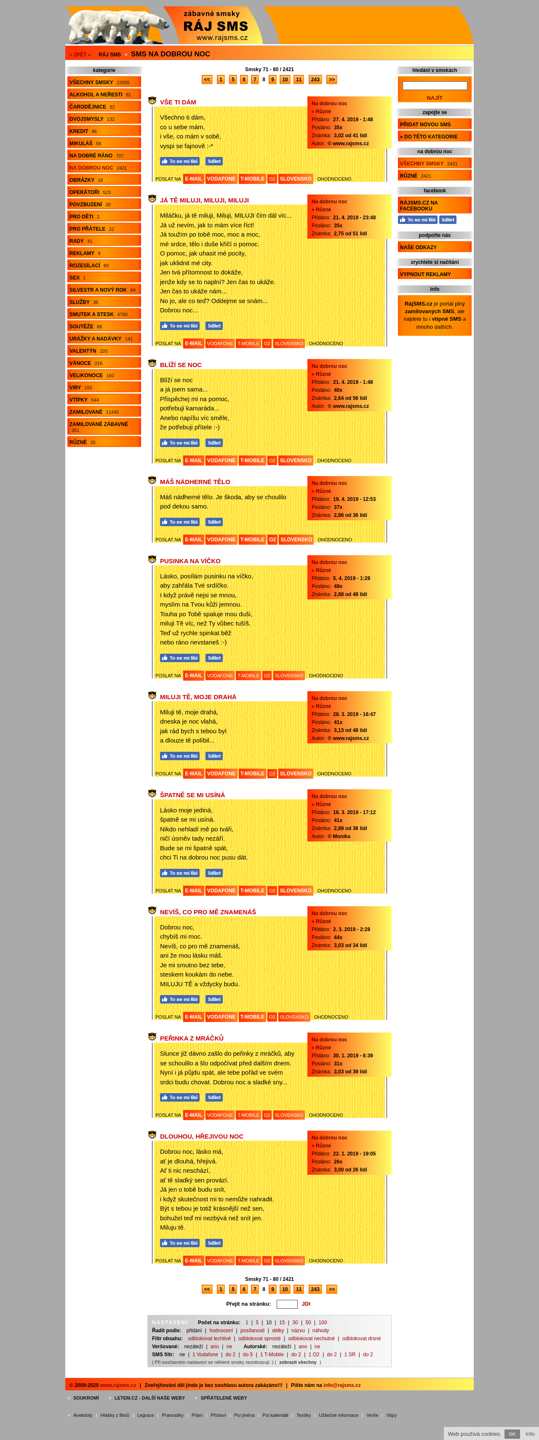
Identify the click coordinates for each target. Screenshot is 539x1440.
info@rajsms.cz (341, 1385)
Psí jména (244, 1415)
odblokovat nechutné (311, 1339)
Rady (80, 241)
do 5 (248, 1354)
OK (512, 1434)
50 (308, 1323)
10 (285, 80)
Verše (372, 1415)
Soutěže (85, 327)
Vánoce (85, 363)
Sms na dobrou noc (170, 54)
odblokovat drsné (361, 1339)
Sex (77, 278)
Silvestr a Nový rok (102, 290)
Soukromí (86, 1397)
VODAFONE (221, 179)
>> (332, 80)
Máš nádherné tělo (195, 481)
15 (282, 1323)
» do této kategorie (429, 137)
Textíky (303, 1415)
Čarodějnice (92, 107)
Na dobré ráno (96, 156)
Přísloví (218, 1415)
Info (530, 1434)
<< (207, 80)
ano (215, 1347)
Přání (197, 1415)
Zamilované (94, 412)
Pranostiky (173, 1415)
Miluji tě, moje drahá (198, 696)
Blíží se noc (181, 364)
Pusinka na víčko (190, 560)
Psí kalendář (275, 1415)
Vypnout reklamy (425, 274)
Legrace (145, 1415)
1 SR (350, 1354)
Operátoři (90, 192)
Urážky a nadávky (101, 339)
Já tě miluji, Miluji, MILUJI (204, 200)
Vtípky (84, 400)
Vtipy (391, 1415)
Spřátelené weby (224, 1397)
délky (278, 1331)
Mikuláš (85, 143)
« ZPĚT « (80, 55)
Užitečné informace (338, 1415)
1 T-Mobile (272, 1354)
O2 (272, 178)
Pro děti (84, 217)
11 (299, 80)
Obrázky (86, 180)
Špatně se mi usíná (192, 795)
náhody (320, 1331)
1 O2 (314, 1354)
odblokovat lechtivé (209, 1339)
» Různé (321, 111)
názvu (298, 1331)
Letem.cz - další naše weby (150, 1397)
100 (323, 1323)
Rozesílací (89, 266)
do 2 (230, 1354)
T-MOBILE (252, 179)
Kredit (83, 131)
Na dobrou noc (98, 168)
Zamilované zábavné (98, 427)
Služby (83, 302)
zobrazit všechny (298, 1362)
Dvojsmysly (92, 119)
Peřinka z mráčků (192, 1038)
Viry (80, 388)
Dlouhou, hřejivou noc (201, 1136)
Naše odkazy (418, 247)
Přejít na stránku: (248, 1304)
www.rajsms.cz (118, 1385)
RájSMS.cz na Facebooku (419, 206)
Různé (82, 442)
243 (315, 80)
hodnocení (221, 1331)
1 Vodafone (205, 1354)
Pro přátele (91, 229)
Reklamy (85, 253)
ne (229, 1347)
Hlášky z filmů (115, 1415)
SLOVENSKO (296, 179)
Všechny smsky (99, 82)
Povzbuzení (90, 205)
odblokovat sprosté (259, 1339)
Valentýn (88, 351)
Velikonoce (91, 375)
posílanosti (252, 1331)
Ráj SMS (110, 55)
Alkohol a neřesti (100, 95)
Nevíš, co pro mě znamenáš (208, 912)
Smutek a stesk (98, 314)
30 (295, 1323)
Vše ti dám (178, 102)
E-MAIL (193, 179)
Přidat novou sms (425, 125)
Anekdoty (83, 1415)
